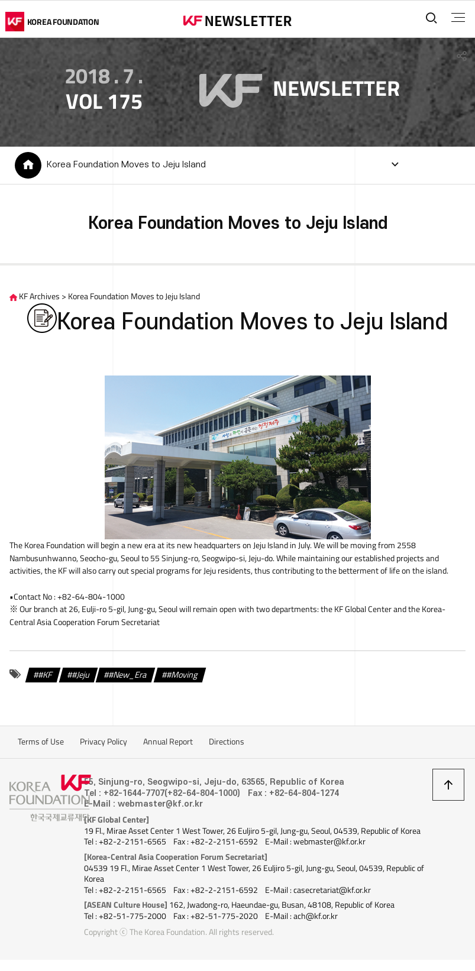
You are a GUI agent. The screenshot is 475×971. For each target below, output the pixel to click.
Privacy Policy (103, 743)
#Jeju (80, 676)
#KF (45, 676)
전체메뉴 (456, 17)
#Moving (182, 676)
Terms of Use (41, 743)
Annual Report (168, 743)
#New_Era (127, 676)
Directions (226, 743)
